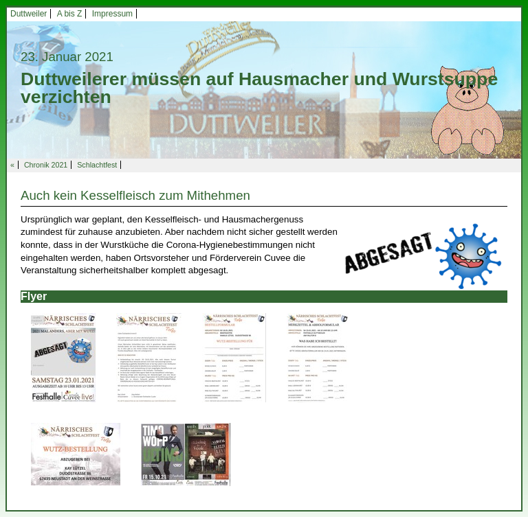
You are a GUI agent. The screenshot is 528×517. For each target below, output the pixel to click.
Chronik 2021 (45, 165)
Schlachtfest (97, 165)
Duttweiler (28, 14)
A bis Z (69, 14)
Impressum (112, 14)
